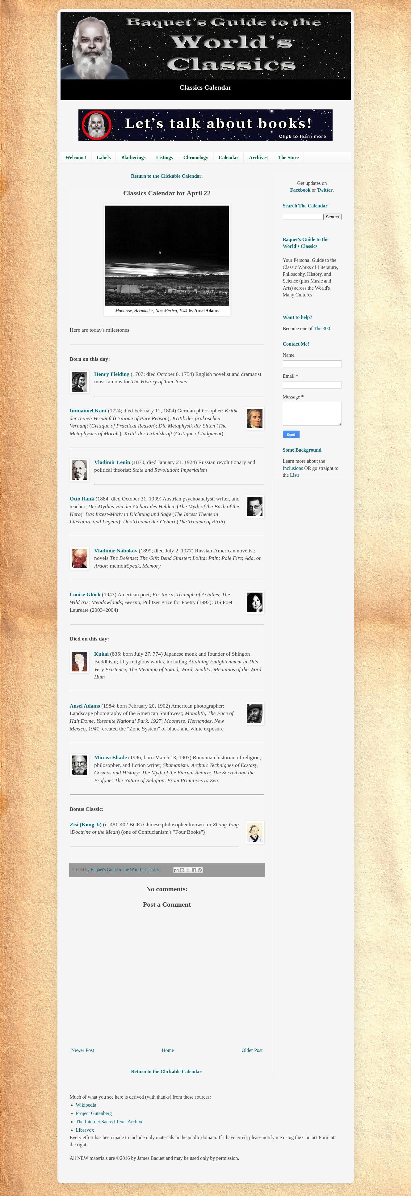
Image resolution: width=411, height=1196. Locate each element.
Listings (164, 157)
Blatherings (133, 157)
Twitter (325, 190)
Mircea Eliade (110, 757)
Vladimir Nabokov (115, 550)
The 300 (322, 328)
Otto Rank (82, 499)
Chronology (195, 157)
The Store (288, 157)
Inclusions (293, 468)
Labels (104, 157)
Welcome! (75, 157)
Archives (258, 157)
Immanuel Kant (88, 410)
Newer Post (82, 1050)
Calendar (228, 157)
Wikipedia (86, 1105)
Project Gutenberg (94, 1113)
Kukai (101, 654)
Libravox (85, 1130)
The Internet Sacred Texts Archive (110, 1121)
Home (168, 1050)
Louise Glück (85, 594)
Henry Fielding (111, 374)
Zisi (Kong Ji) (86, 824)
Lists (295, 475)
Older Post (252, 1050)
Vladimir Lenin (112, 462)
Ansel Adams (85, 706)
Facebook (301, 190)
